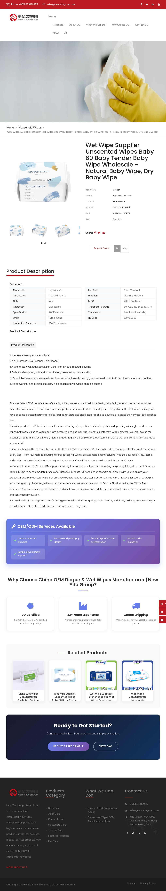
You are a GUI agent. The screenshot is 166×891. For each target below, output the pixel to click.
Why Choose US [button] (121, 25)
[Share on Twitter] (99, 233)
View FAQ (105, 746)
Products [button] (59, 25)
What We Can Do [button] (96, 25)
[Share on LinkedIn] (103, 233)
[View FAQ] (124, 249)
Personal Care (56, 819)
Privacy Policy (148, 883)
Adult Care (54, 813)
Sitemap (131, 883)
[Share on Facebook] (94, 233)
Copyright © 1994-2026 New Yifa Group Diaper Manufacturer (41, 883)
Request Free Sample (68, 746)
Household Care (57, 824)
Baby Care (54, 808)
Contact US (141, 25)
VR (65, 33)
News (56, 33)
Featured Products (58, 835)
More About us (16, 866)
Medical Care (55, 830)
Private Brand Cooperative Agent (103, 809)
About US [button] (75, 25)
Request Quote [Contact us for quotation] (107, 248)
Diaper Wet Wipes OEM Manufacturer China (101, 819)
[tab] (30, 271)
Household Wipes (30, 128)
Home (52, 16)
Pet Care (53, 841)
